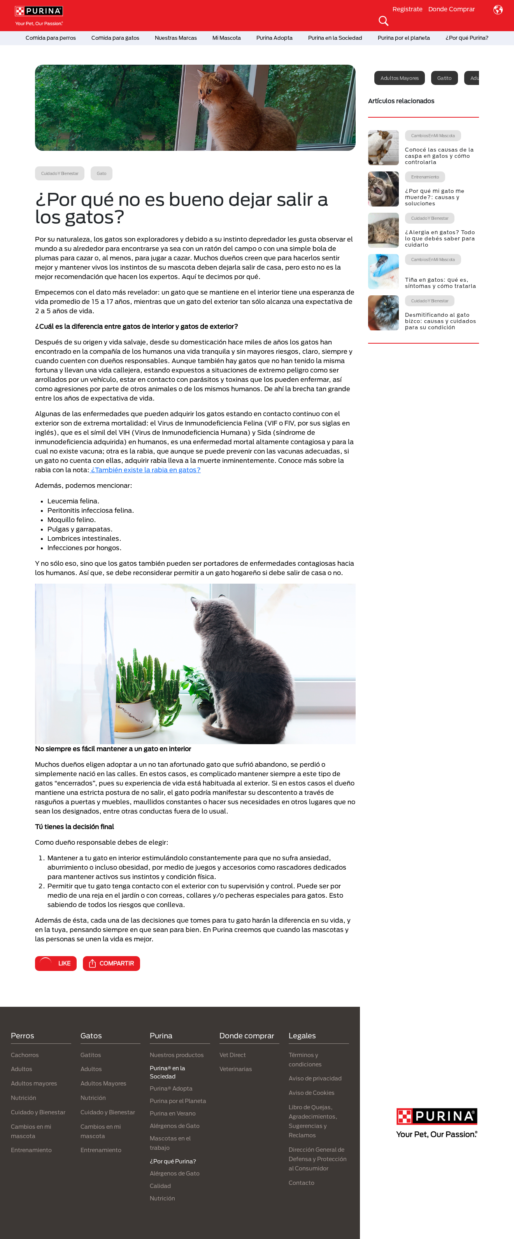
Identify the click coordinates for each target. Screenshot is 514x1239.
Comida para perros (51, 38)
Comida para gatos (115, 38)
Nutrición (23, 1097)
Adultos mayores (400, 78)
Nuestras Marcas (176, 38)
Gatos (91, 1035)
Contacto (301, 1182)
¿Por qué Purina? (467, 38)
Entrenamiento (31, 1150)
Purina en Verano (173, 1113)
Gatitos (91, 1055)
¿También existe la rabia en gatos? (145, 469)
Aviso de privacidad (315, 1078)
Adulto (478, 78)
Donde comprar (246, 1035)
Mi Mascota (226, 38)
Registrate (408, 8)
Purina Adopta (274, 38)
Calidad (160, 1186)
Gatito (444, 78)
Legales (302, 1035)
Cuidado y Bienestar (38, 1112)
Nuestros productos (177, 1055)
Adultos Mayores (103, 1083)
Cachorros (25, 1055)
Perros (22, 1035)
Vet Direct (232, 1055)
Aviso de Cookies (312, 1092)
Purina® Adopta (171, 1088)
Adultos (21, 1069)
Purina (161, 1035)
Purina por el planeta (404, 38)
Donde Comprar (451, 8)
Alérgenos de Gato (175, 1126)
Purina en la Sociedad (335, 38)
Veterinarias (235, 1069)
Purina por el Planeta (178, 1101)
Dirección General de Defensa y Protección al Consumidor (318, 1159)
